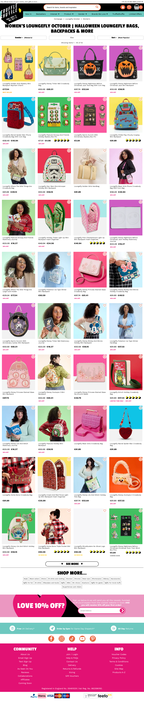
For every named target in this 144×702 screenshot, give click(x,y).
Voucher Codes (119, 654)
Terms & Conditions (118, 662)
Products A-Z (118, 672)
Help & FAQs (72, 658)
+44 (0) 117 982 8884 (129, 2)
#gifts (63, 583)
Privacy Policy (119, 658)
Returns (122, 628)
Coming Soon (25, 683)
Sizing (72, 672)
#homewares (96, 579)
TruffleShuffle (118, 14)
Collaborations (25, 676)
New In (28, 14)
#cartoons (85, 583)
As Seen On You (25, 669)
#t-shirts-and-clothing (56, 579)
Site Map (119, 669)
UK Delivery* (22, 628)
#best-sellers (34, 579)
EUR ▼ (140, 1)
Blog (25, 665)
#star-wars (86, 579)
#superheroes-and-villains (72, 587)
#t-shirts (38, 583)
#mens (43, 579)
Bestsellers (41, 14)
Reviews (25, 672)
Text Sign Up (25, 662)
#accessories (115, 579)
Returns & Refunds (72, 669)
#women (69, 579)
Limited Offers (135, 14)
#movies (77, 579)
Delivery (72, 665)
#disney (106, 579)
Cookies (119, 665)
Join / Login (72, 654)
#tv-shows (76, 583)
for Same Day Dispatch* (72, 628)
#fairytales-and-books (51, 583)
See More (72, 564)
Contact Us (72, 662)
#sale (26, 579)
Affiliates (25, 680)
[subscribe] (122, 610)
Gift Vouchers (72, 676)
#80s (68, 583)
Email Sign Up (25, 658)
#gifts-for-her (28, 583)
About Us (25, 654)
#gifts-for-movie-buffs (113, 583)
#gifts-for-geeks (97, 583)
